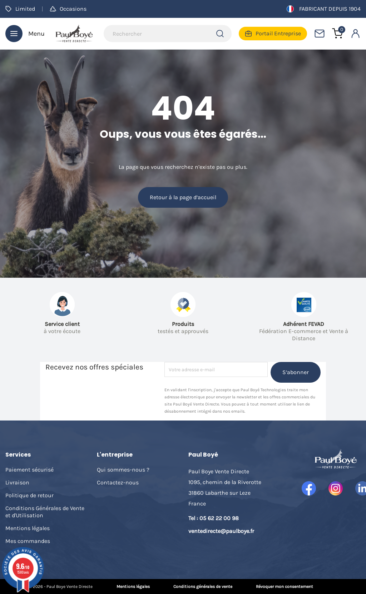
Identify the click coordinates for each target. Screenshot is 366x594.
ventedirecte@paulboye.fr (221, 531)
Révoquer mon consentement (284, 586)
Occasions (68, 8)
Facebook (309, 488)
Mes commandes (27, 541)
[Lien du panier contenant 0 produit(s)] (337, 33)
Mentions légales (27, 528)
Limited (20, 8)
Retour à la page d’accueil (183, 197)
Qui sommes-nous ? (123, 469)
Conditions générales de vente (202, 586)
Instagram (335, 488)
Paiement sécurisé (29, 469)
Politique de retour (29, 495)
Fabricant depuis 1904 (324, 8)
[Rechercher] (168, 33)
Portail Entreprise (273, 33)
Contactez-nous (118, 482)
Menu (25, 33)
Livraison (17, 482)
